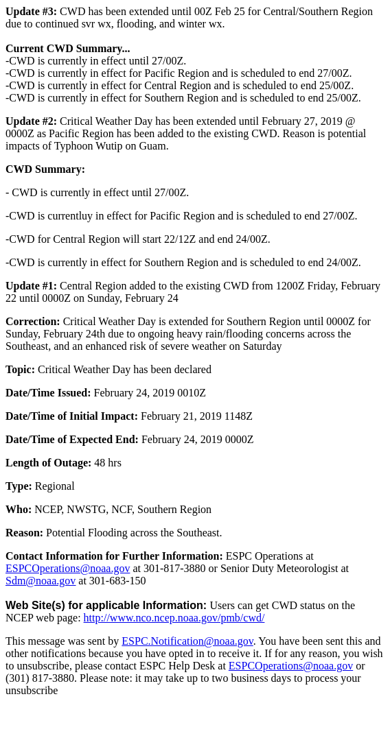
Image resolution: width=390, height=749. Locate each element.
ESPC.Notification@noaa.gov (187, 641)
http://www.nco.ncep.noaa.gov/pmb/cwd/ (174, 617)
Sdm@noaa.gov (40, 580)
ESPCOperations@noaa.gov (67, 568)
